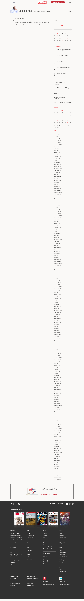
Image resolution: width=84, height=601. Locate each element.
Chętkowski (62, 541)
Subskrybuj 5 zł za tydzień (49, 495)
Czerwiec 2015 (57, 389)
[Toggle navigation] (14, 2)
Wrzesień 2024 (57, 171)
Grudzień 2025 (57, 141)
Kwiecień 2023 (57, 204)
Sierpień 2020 (57, 267)
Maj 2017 (56, 344)
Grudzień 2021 (57, 236)
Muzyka (45, 535)
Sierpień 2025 (57, 149)
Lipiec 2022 (56, 222)
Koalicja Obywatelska (15, 561)
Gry (44, 545)
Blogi (61, 531)
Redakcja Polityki (14, 576)
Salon (11, 541)
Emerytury (29, 550)
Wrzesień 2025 (57, 147)
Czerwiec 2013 (57, 437)
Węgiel (28, 554)
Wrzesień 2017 (57, 336)
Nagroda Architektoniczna (49, 549)
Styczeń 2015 (57, 399)
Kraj (11, 552)
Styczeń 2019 (57, 305)
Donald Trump (30, 537)
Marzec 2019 (57, 301)
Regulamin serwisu (31, 576)
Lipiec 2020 (56, 269)
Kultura (44, 531)
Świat (28, 531)
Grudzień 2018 (57, 307)
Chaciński (62, 539)
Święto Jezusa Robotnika (60, 83)
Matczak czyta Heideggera (64, 88)
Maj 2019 (56, 297)
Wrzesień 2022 (57, 218)
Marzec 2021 (57, 253)
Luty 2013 (56, 445)
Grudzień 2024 (57, 165)
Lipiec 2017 (56, 340)
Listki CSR (29, 560)
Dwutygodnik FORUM (14, 594)
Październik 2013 (58, 429)
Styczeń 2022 (57, 234)
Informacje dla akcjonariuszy (33, 588)
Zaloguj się (56, 474)
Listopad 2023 (57, 190)
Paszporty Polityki (47, 547)
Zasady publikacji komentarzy (33, 579)
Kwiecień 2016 (57, 370)
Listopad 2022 (57, 214)
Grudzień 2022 (57, 212)
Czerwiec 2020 (57, 271)
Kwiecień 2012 (57, 464)
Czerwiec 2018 (57, 318)
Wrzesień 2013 (57, 431)
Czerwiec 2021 (57, 247)
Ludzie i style (63, 552)
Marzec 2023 (57, 206)
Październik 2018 (58, 311)
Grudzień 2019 (57, 283)
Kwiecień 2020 (57, 275)
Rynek (28, 548)
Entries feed (56, 476)
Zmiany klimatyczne (48, 562)
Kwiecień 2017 (57, 346)
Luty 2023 (56, 208)
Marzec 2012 (57, 466)
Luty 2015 (56, 397)
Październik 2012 (58, 453)
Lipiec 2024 (56, 174)
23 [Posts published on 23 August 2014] (68, 38)
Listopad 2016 (57, 356)
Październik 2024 (58, 169)
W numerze (12, 531)
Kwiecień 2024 (57, 180)
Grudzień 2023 (57, 188)
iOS (43, 581)
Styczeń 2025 (57, 163)
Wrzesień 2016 (57, 360)
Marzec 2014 (57, 419)
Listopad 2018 (57, 309)
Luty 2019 (56, 303)
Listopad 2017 (57, 332)
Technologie (46, 560)
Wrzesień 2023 (57, 194)
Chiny (28, 543)
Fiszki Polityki (62, 581)
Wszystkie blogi (63, 543)
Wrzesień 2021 (57, 242)
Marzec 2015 (57, 395)
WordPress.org (57, 480)
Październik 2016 (58, 358)
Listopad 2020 (57, 261)
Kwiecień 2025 (57, 157)
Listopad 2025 (57, 143)
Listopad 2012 (57, 451)
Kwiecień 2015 (57, 393)
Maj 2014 (56, 415)
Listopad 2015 (57, 380)
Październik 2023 (58, 192)
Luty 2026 (56, 137)
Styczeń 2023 (57, 210)
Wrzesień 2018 (57, 313)
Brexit (28, 533)
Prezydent (12, 563)
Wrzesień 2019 (57, 289)
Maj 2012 (56, 462)
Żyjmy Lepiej (13, 543)
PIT (27, 552)
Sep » (58, 43)
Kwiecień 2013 (57, 441)
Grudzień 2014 (57, 401)
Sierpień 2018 (57, 315)
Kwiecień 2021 (57, 251)
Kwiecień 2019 (57, 299)
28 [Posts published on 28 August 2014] (62, 41)
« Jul (55, 43)
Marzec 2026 (57, 135)
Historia (61, 550)
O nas (61, 570)
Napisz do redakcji (14, 581)
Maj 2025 (56, 155)
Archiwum (62, 564)
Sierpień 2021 (57, 244)
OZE (28, 556)
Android (46, 581)
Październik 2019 (58, 287)
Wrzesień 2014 (57, 407)
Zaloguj (69, 2)
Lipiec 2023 (56, 198)
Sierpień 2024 (57, 173)
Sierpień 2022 (57, 220)
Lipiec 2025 (56, 151)
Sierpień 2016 (57, 362)
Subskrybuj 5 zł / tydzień (58, 2)
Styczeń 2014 (57, 423)
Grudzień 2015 (57, 378)
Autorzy (61, 566)
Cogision (42, 594)
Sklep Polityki (63, 572)
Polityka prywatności (31, 581)
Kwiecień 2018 (57, 322)
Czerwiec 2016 (57, 366)
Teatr (44, 543)
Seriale (44, 539)
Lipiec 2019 (56, 293)
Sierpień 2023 (57, 196)
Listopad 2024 (57, 167)
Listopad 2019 (57, 285)
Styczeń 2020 (57, 281)
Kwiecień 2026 (57, 133)
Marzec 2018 (57, 324)
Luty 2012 (56, 468)
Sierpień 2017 (57, 338)
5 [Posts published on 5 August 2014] (57, 33)
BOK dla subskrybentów (15, 583)
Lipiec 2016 (56, 364)
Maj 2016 (56, 368)
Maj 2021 (56, 249)
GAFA (28, 558)
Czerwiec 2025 (57, 153)
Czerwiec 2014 (57, 413)
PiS (11, 557)
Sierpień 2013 (57, 433)
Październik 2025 (58, 145)
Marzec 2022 (57, 230)
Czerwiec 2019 (57, 295)
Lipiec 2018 (56, 316)
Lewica (12, 559)
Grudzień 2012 (57, 449)
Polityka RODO (30, 583)
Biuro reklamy (13, 579)
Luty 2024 (56, 184)
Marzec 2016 (57, 372)
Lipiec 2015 (56, 388)
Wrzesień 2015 (57, 384)
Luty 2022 (56, 232)
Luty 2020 (56, 279)
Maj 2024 (56, 178)
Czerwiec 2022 (57, 224)
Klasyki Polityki (63, 556)
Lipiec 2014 (56, 411)
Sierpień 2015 (57, 386)
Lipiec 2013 (56, 435)
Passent (61, 533)
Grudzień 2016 (57, 354)
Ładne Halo (45, 594)
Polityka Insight (23, 594)
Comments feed (57, 478)
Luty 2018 (56, 326)
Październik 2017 (58, 334)
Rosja (28, 541)
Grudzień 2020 (57, 259)
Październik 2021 (58, 240)
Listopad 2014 (57, 403)
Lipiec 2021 (56, 245)
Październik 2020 (58, 263)
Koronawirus (13, 548)
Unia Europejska (30, 535)
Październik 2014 (58, 405)
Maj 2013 (56, 439)
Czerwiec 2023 (57, 200)
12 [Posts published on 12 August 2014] (57, 36)
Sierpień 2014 (57, 409)
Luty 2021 (56, 255)
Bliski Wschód (30, 539)
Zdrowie (45, 556)
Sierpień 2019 (57, 291)
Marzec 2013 (57, 443)
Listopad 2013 (57, 427)
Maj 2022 (56, 226)
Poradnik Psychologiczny (16, 537)
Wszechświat (46, 558)
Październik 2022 (58, 216)
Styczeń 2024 (57, 186)
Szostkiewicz (63, 537)
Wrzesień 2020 (57, 265)
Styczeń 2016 (57, 376)
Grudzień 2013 (57, 425)
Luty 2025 (56, 161)
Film (44, 537)
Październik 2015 (58, 382)
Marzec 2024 (57, 182)
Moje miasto (62, 558)
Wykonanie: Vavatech (53, 594)
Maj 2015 (56, 391)
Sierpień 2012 (57, 457)
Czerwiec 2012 (57, 460)
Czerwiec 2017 (57, 342)
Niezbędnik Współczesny (16, 539)
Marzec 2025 (57, 159)
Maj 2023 (56, 202)
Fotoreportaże (63, 562)
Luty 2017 (56, 350)
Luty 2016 (56, 374)
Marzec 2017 (57, 348)
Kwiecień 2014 (57, 417)
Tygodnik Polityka (14, 533)
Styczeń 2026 (57, 139)
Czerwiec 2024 (57, 176)
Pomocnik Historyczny (15, 535)
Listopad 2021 (57, 238)
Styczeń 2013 (57, 447)
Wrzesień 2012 (57, 455)
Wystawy (45, 541)
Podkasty (62, 560)
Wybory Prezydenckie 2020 (16, 555)
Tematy (61, 568)
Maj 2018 (56, 320)
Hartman (62, 535)
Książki (45, 533)
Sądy (11, 565)
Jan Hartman (17, 26)
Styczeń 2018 (57, 328)
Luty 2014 (56, 421)
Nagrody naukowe (47, 564)
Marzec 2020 (57, 277)
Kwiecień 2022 (57, 228)
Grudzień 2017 (57, 330)
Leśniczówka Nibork (32, 594)
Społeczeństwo (63, 554)
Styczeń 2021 (57, 257)
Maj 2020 (56, 273)
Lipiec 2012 (56, 459)
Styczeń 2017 (57, 352)
